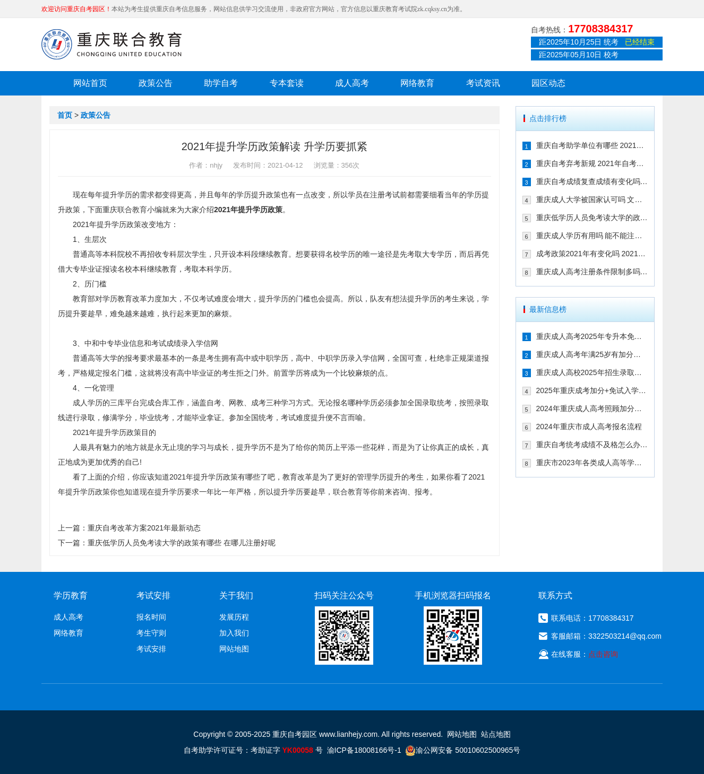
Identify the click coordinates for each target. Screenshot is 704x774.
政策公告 (156, 83)
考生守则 (151, 633)
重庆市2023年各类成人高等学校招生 (592, 462)
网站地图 (234, 649)
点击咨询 (603, 654)
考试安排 (151, 649)
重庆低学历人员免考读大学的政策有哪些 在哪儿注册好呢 (182, 542)
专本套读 (287, 83)
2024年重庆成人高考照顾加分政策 (592, 408)
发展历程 (234, 617)
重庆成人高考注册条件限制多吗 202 (592, 271)
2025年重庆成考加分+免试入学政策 (592, 390)
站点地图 (496, 734)
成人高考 (352, 83)
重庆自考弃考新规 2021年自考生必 (592, 163)
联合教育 (132, 209)
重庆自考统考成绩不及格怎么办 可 (592, 444)
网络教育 (417, 83)
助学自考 (221, 83)
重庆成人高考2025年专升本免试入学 (592, 336)
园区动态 (548, 83)
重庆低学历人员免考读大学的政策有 (592, 217)
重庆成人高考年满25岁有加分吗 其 (592, 354)
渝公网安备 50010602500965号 (462, 750)
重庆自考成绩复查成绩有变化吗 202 (592, 181)
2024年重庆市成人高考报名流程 (589, 426)
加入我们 (234, 633)
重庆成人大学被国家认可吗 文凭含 (592, 199)
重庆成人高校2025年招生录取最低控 (592, 372)
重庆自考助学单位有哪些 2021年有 (592, 145)
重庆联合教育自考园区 (111, 44)
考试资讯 (483, 83)
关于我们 (236, 595)
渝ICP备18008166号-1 (364, 750)
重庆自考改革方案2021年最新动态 (144, 528)
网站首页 (90, 83)
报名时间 (151, 617)
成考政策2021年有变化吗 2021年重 (592, 253)
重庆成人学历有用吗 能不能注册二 (592, 235)
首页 (64, 115)
